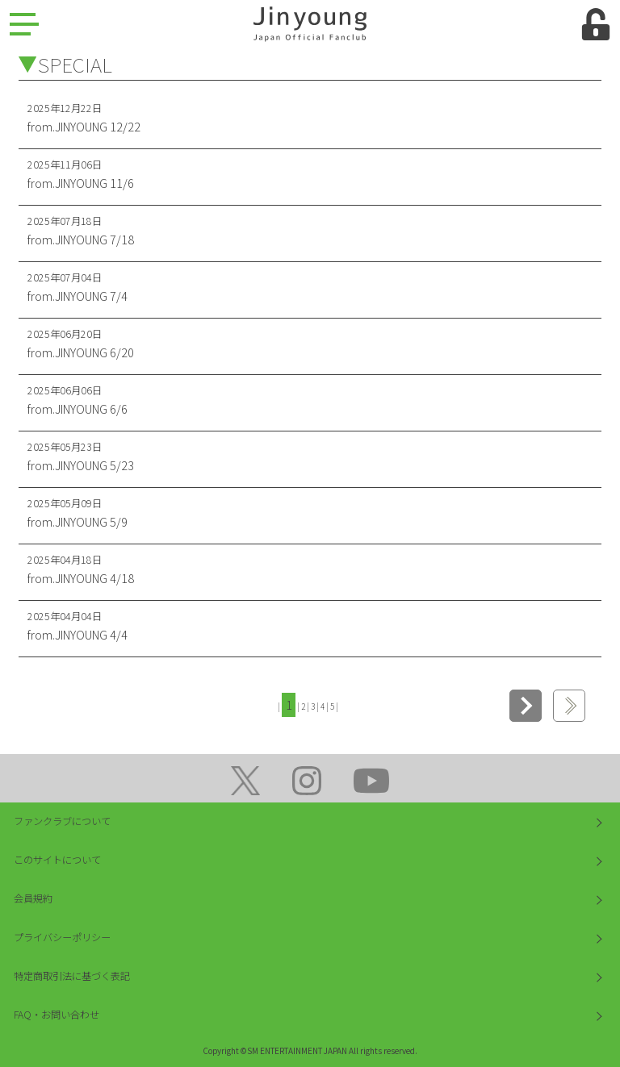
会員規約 (33, 898)
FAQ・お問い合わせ (56, 1014)
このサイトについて (57, 859)
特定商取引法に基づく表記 (72, 976)
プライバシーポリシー (62, 937)
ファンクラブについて (62, 821)
